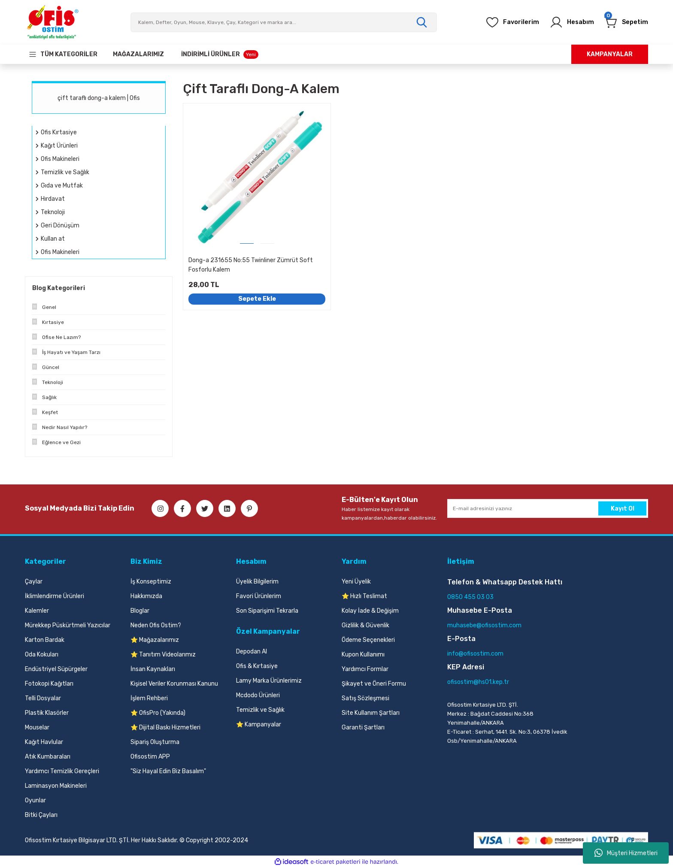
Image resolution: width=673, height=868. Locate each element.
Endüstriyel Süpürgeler (56, 669)
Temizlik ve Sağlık (260, 710)
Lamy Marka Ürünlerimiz (269, 680)
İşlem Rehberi (149, 698)
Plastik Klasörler (47, 713)
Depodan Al (251, 651)
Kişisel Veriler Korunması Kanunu (174, 683)
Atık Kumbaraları (47, 756)
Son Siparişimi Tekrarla (267, 610)
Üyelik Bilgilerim (257, 581)
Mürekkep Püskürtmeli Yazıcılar (67, 625)
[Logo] (52, 22)
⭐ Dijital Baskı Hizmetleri (165, 727)
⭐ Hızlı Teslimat (364, 596)
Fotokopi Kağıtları (49, 683)
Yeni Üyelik (356, 581)
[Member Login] (566, 22)
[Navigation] (63, 54)
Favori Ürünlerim (258, 596)
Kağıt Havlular (44, 742)
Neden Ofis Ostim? (155, 625)
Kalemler (37, 610)
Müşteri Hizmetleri (626, 853)
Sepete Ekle (257, 299)
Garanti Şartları (363, 727)
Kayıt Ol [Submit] (622, 508)
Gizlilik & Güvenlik (365, 625)
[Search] (283, 22)
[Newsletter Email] (547, 508)
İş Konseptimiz (150, 581)
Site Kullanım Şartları (371, 713)
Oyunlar (35, 800)
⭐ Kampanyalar (258, 724)
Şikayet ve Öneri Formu (374, 683)
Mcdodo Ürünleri (258, 695)
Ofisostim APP (150, 756)
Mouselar (37, 727)
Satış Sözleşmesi (365, 698)
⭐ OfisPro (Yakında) (157, 713)
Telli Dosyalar (43, 698)
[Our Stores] (138, 54)
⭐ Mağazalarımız (154, 640)
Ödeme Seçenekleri (368, 640)
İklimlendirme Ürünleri (54, 596)
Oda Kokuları (41, 654)
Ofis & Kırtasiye (257, 666)
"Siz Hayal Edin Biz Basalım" (168, 771)
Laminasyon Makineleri (56, 785)
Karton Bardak (44, 640)
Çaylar (33, 581)
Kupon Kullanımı (363, 654)
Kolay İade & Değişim (370, 610)
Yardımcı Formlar (365, 669)
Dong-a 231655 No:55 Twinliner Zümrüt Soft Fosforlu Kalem (250, 265)
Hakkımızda (146, 596)
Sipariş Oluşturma (154, 742)
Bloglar (139, 610)
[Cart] (624, 22)
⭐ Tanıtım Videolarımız (163, 654)
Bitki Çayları (41, 815)
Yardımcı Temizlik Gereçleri (62, 771)
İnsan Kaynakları (152, 669)
